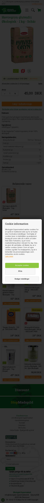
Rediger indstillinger (22, 279)
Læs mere (9, 256)
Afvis (20, 271)
